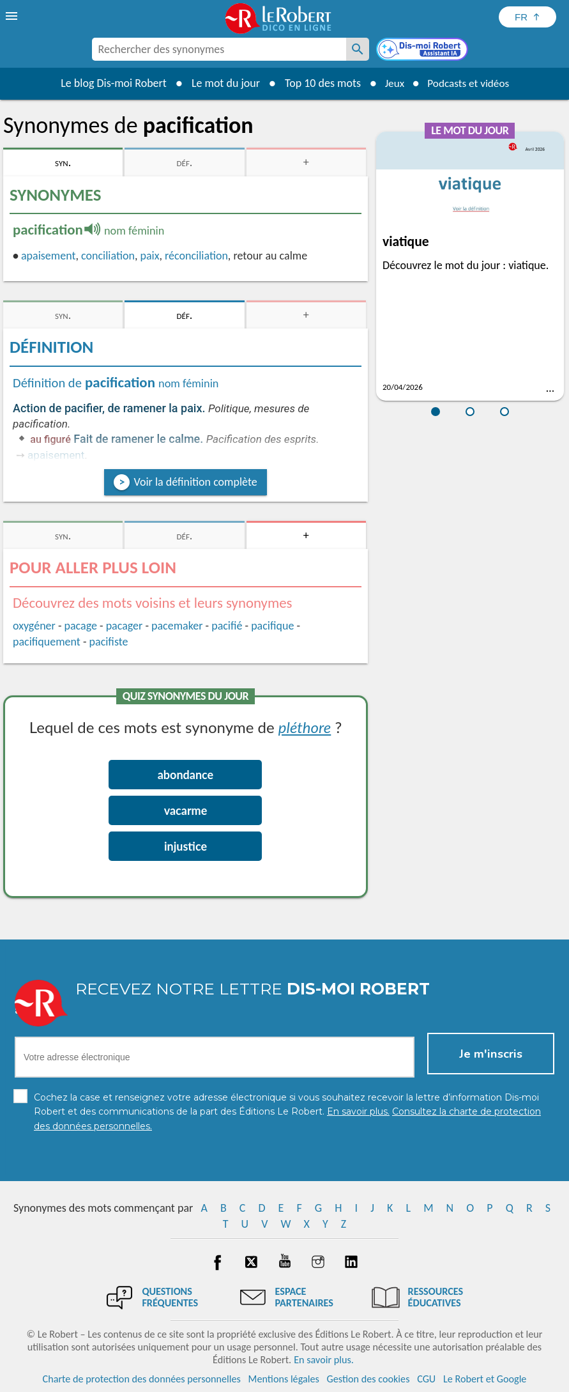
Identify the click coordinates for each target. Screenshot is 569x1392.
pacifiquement (46, 642)
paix (149, 256)
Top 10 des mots (318, 83)
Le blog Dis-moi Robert (110, 83)
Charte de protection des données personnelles (142, 1379)
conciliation (108, 256)
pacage (80, 626)
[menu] (13, 16)
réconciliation (196, 256)
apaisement (48, 256)
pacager (124, 626)
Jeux (391, 83)
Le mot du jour (221, 83)
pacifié (226, 626)
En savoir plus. (324, 1360)
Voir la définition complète (195, 482)
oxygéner (34, 626)
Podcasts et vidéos (469, 83)
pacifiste (108, 642)
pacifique (272, 626)
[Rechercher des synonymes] (357, 49)
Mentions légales (283, 1379)
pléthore (304, 727)
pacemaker (176, 626)
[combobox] (219, 49)
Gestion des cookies (368, 1379)
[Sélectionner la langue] (527, 16)
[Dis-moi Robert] (423, 50)
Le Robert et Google (485, 1379)
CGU (426, 1379)
